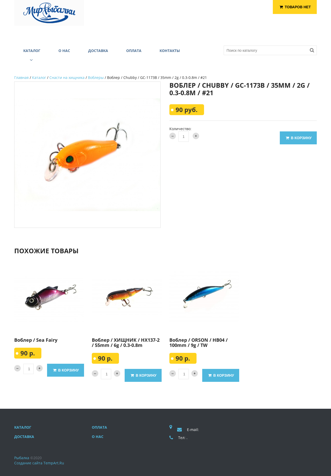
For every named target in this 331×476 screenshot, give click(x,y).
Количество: (180, 128)
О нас (97, 436)
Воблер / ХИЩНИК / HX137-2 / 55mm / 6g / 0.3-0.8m (126, 342)
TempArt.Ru (53, 462)
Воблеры (96, 77)
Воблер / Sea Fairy (35, 340)
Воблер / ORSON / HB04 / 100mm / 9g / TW (198, 342)
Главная (21, 77)
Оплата (99, 427)
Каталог (39, 77)
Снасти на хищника (67, 77)
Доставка (24, 436)
